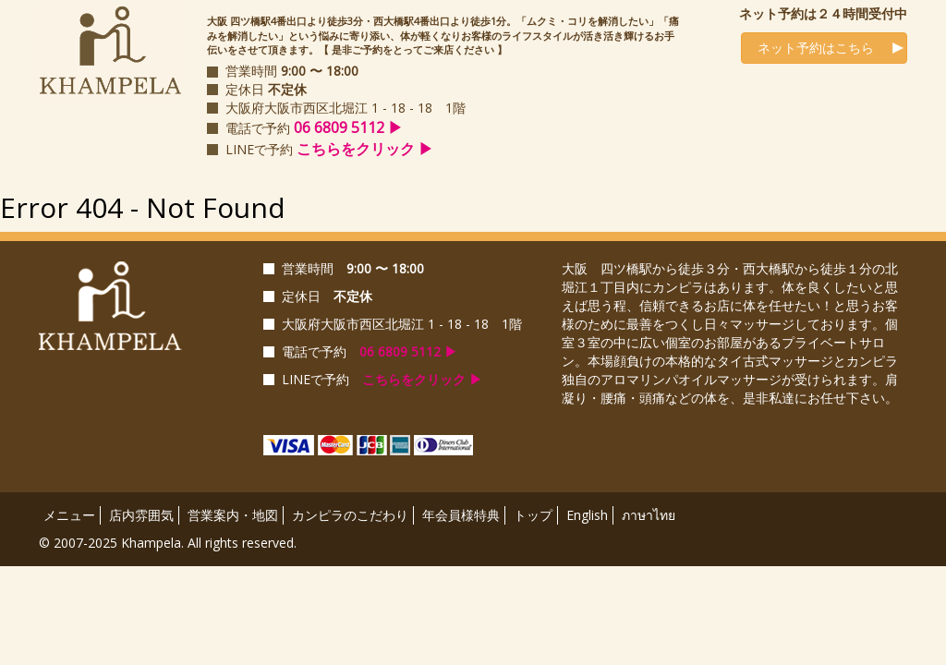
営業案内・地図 (233, 515)
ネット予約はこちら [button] (810, 47)
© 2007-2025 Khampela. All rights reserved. (168, 542)
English (587, 515)
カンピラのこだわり (350, 515)
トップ (533, 515)
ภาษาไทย (648, 515)
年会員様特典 (461, 515)
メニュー (69, 515)
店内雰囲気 (141, 515)
